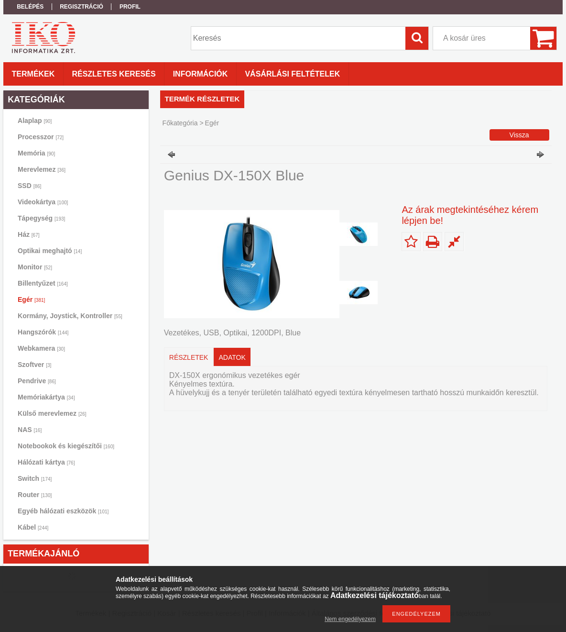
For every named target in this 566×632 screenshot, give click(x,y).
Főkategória (180, 123)
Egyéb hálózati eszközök (63, 511)
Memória (36, 153)
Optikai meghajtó (50, 251)
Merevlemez (41, 169)
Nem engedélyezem (350, 619)
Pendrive (37, 381)
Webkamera (41, 348)
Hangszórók (43, 332)
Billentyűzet (43, 283)
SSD (29, 185)
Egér (31, 299)
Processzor (41, 137)
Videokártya (43, 202)
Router (35, 495)
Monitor (35, 267)
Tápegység (41, 218)
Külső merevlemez (52, 413)
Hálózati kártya (46, 462)
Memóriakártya (46, 397)
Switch (35, 478)
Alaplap (35, 120)
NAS (30, 429)
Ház (28, 234)
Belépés (30, 6)
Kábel (33, 527)
